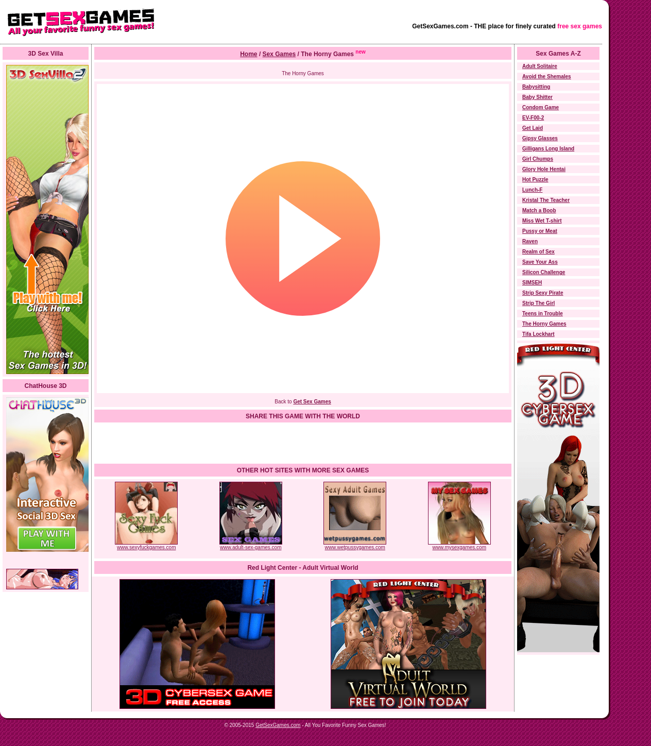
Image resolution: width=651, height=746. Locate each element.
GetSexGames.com (277, 725)
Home (248, 54)
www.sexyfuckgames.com (146, 545)
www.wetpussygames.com (354, 545)
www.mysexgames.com (459, 545)
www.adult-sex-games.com (250, 545)
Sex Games (279, 54)
